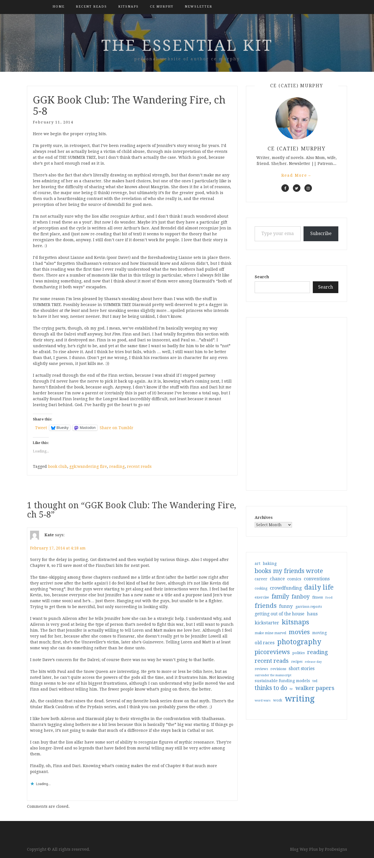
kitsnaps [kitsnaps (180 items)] (295, 622)
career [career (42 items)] (261, 579)
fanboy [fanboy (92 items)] (301, 597)
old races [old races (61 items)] (265, 642)
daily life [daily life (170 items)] (319, 587)
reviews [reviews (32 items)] (261, 669)
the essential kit (187, 45)
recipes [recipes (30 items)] (296, 662)
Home (59, 6)
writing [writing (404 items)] (300, 698)
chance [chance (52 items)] (277, 578)
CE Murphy (162, 6)
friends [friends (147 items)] (266, 605)
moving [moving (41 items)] (319, 633)
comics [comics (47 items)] (294, 578)
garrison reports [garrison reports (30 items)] (308, 607)
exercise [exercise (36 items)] (262, 597)
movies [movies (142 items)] (299, 632)
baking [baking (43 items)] (270, 563)
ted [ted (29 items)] (315, 681)
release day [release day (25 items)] (313, 662)
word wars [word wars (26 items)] (263, 700)
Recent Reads (91, 6)
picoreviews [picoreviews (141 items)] (272, 651)
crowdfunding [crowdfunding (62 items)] (286, 588)
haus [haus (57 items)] (312, 614)
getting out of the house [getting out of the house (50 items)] (279, 614)
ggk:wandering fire (88, 466)
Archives (264, 517)
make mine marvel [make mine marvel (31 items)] (270, 633)
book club (57, 466)
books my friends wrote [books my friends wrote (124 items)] (289, 570)
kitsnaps (128, 6)
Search (262, 277)
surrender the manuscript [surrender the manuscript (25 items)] (273, 675)
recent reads (139, 466)
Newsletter (198, 6)
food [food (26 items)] (328, 597)
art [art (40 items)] (257, 563)
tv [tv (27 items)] (291, 689)
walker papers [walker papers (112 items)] (314, 688)
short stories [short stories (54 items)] (301, 668)
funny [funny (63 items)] (286, 606)
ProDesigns (336, 849)
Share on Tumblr (116, 427)
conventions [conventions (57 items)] (317, 578)
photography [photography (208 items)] (299, 642)
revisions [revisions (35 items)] (278, 669)
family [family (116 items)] (280, 596)
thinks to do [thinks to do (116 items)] (271, 688)
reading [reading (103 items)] (317, 652)
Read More (296, 175)
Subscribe (321, 233)
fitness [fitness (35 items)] (317, 597)
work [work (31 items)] (277, 700)
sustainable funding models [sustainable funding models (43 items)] (282, 680)
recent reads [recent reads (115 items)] (272, 660)
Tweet (41, 427)
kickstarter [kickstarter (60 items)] (267, 622)
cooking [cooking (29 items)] (261, 588)
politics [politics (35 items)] (298, 653)
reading (117, 466)
